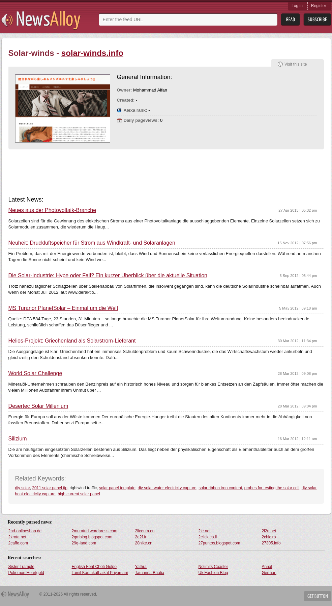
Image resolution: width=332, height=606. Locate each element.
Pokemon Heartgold (26, 572)
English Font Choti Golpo (94, 566)
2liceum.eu (145, 531)
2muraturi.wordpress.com (94, 531)
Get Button (317, 596)
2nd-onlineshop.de (25, 531)
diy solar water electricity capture (167, 488)
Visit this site (295, 64)
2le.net (205, 531)
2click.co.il (208, 537)
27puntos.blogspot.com (219, 543)
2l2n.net (269, 531)
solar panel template (117, 488)
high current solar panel (79, 494)
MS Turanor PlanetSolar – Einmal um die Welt (63, 308)
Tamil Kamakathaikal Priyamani (100, 572)
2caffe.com (18, 543)
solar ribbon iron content (220, 488)
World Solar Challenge (35, 373)
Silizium (17, 438)
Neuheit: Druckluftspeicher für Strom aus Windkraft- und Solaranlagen (91, 243)
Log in (297, 5)
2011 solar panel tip (49, 488)
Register (318, 5)
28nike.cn (143, 543)
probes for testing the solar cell (271, 488)
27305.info (271, 543)
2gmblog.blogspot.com (92, 537)
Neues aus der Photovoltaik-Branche (52, 210)
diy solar (22, 488)
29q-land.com (84, 543)
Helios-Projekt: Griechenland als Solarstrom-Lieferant (72, 341)
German (269, 572)
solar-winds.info (92, 53)
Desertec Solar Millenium (38, 406)
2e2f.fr (141, 537)
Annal (267, 566)
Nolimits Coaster (213, 566)
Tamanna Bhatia (149, 572)
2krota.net (17, 537)
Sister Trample (21, 566)
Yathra (141, 566)
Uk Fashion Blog (213, 572)
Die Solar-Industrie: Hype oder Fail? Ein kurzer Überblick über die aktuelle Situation (108, 275)
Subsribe (317, 19)
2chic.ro (269, 537)
